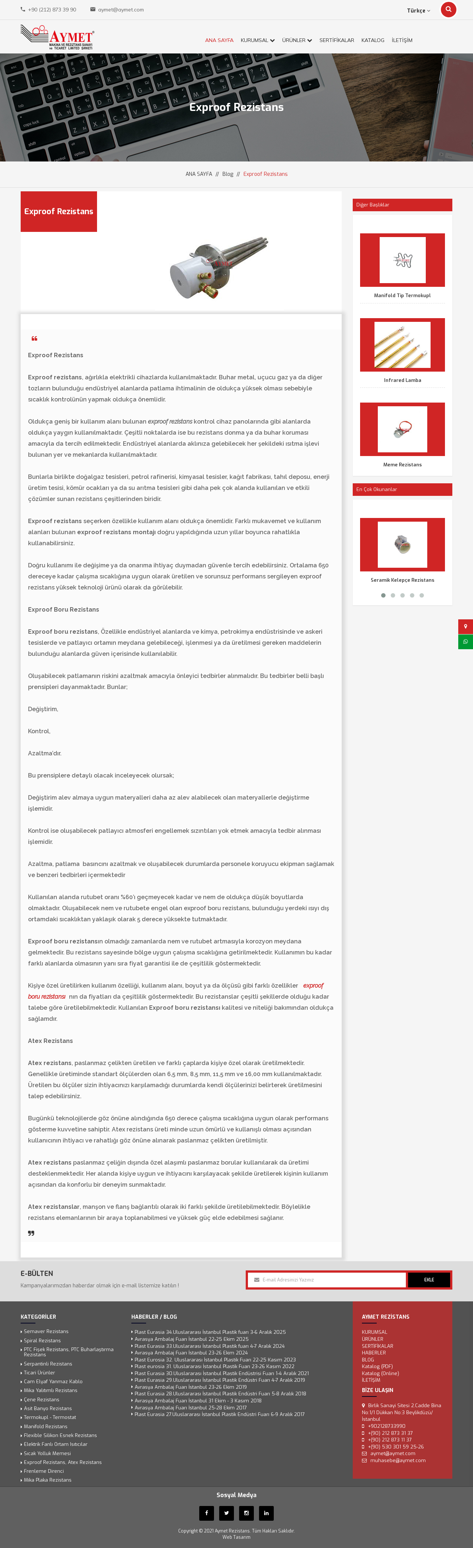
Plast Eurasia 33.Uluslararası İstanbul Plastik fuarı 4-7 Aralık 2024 (210, 1346)
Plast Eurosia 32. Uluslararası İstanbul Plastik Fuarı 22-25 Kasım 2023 (215, 1359)
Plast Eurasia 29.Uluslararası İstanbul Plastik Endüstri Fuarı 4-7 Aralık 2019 (220, 1380)
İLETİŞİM (402, 40)
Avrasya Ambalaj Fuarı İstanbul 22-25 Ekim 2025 (192, 1339)
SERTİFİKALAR (337, 40)
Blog (227, 174)
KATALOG (373, 40)
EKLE (429, 1280)
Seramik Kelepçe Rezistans (402, 580)
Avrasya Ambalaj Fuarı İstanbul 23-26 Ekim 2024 (191, 1353)
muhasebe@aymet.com (398, 1460)
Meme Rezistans (402, 465)
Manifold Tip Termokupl (402, 295)
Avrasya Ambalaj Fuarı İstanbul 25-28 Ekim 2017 (191, 1407)
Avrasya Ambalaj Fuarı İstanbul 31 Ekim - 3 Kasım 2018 (198, 1401)
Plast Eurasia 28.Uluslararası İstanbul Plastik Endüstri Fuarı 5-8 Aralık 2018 (220, 1394)
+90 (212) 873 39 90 (52, 9)
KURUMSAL (258, 40)
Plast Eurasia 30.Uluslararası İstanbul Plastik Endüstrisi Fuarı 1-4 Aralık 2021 (222, 1373)
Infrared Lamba (402, 380)
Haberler (374, 1353)
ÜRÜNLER (297, 40)
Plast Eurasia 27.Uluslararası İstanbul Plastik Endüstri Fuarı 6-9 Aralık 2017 (220, 1414)
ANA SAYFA (219, 40)
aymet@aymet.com (121, 9)
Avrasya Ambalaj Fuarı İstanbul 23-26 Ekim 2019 (191, 1387)
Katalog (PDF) (377, 1366)
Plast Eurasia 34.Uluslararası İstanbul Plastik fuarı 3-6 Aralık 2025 (210, 1332)
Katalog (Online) (380, 1373)
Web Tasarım (236, 1537)
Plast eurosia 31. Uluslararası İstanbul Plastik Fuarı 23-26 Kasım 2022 (214, 1366)
